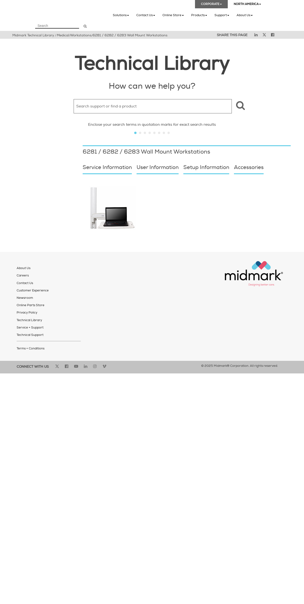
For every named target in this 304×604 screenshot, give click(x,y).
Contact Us (145, 15)
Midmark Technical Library (33, 35)
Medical (63, 35)
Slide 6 (159, 133)
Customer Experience (33, 290)
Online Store (173, 15)
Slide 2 (140, 133)
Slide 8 (168, 133)
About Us (245, 15)
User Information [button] (158, 167)
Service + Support (30, 327)
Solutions (121, 15)
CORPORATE (211, 4)
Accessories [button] (249, 167)
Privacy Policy (27, 312)
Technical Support (30, 335)
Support (221, 15)
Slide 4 (149, 133)
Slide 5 (154, 133)
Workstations (80, 35)
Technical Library (29, 320)
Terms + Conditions (30, 348)
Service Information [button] (107, 167)
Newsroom (25, 298)
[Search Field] (57, 26)
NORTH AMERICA (247, 4)
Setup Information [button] (206, 167)
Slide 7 (164, 133)
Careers (23, 275)
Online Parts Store (30, 305)
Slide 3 (145, 133)
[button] (240, 106)
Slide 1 (135, 133)
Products (199, 15)
